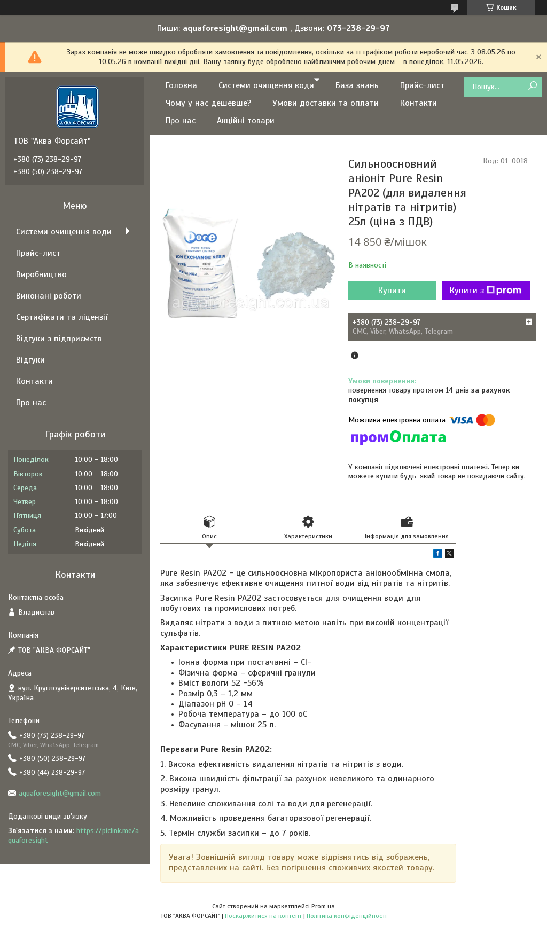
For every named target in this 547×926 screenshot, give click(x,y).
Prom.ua (323, 906)
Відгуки (30, 360)
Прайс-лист (422, 85)
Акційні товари (246, 120)
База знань (357, 85)
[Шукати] (532, 86)
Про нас (181, 120)
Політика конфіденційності (347, 916)
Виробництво (41, 274)
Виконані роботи (48, 296)
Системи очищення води (266, 85)
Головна (181, 85)
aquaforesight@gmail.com (60, 793)
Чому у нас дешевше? (208, 103)
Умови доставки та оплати (325, 103)
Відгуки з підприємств (59, 338)
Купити (392, 290)
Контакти (418, 103)
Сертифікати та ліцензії (62, 317)
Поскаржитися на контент (263, 916)
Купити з (485, 290)
